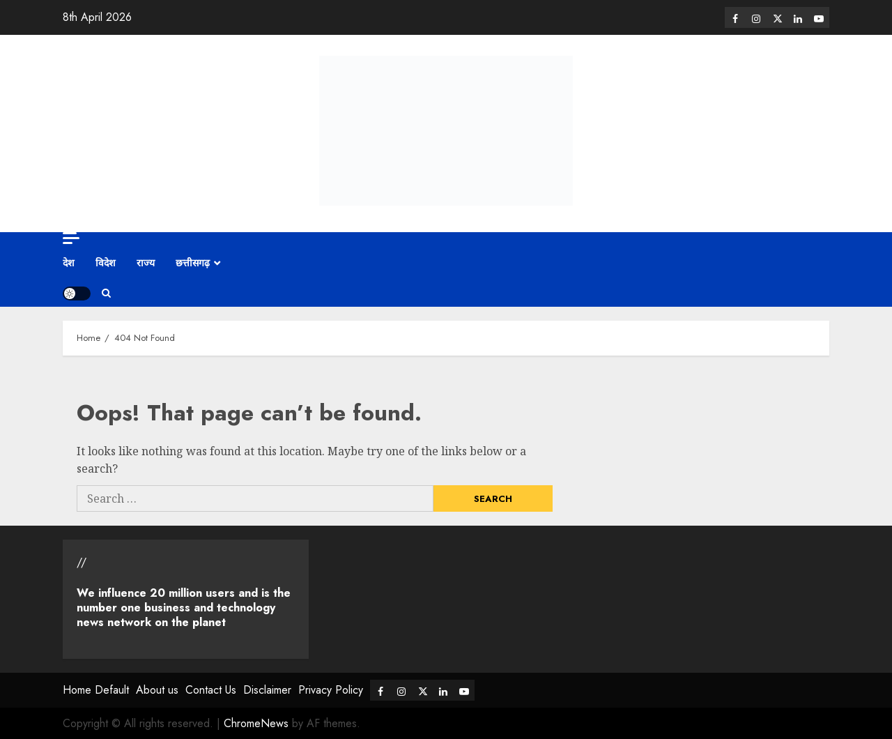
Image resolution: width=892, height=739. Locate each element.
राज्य (146, 263)
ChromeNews (256, 723)
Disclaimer (267, 690)
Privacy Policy (330, 690)
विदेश (105, 263)
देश (69, 263)
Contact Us (210, 690)
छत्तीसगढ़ (193, 263)
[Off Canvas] (71, 238)
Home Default (96, 690)
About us (157, 690)
